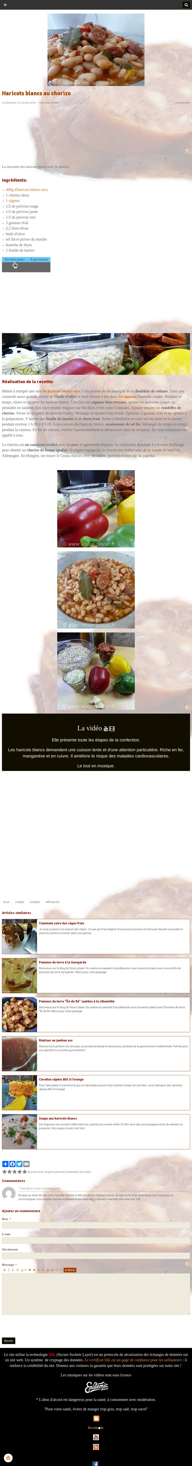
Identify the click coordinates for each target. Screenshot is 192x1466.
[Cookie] (8, 1458)
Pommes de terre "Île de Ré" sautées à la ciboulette (77, 1001)
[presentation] (31, 1326)
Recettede (96, 1428)
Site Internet (10, 1249)
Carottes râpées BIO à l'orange (61, 1079)
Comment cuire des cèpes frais (61, 923)
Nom (5, 1219)
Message (8, 1264)
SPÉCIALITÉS (52, 902)
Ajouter (8, 1340)
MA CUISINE (52, 102)
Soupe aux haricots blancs (58, 1118)
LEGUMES (35, 902)
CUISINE (19, 902)
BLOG (6, 902)
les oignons (128, 396)
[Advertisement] (96, 135)
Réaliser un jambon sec (56, 1040)
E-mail (6, 1234)
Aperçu (70, 1270)
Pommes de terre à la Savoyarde (62, 962)
